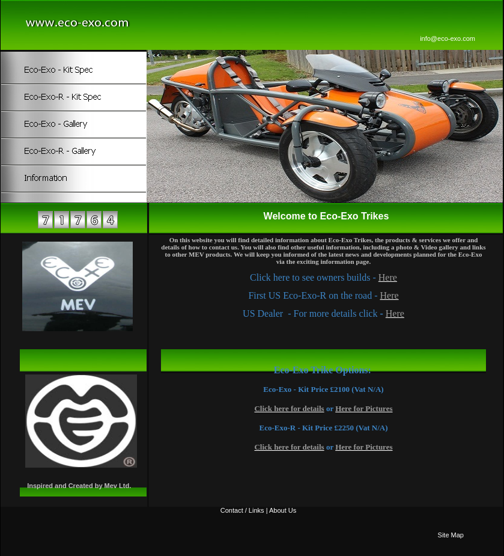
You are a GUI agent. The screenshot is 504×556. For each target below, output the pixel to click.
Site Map (451, 535)
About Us (282, 510)
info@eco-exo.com (447, 38)
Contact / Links (242, 510)
